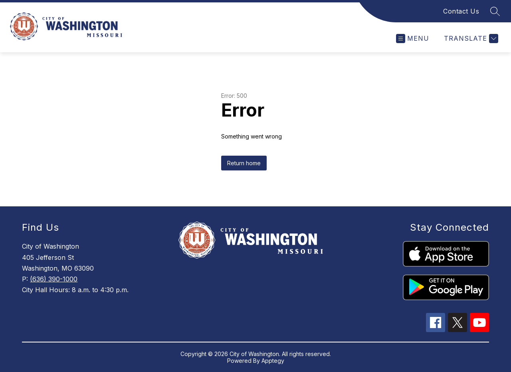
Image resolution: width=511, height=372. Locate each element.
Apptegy (272, 360)
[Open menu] (412, 39)
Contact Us (461, 11)
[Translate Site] (470, 39)
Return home (244, 163)
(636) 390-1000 (53, 279)
